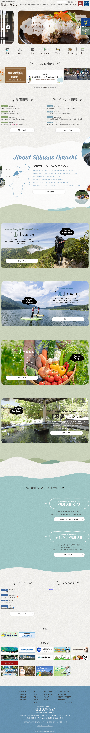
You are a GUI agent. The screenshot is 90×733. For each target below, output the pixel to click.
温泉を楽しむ (23, 699)
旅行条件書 (50, 722)
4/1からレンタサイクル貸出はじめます (13, 119)
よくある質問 (62, 694)
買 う (35, 702)
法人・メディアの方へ (65, 702)
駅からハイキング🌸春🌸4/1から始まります (15, 124)
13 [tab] (55, 87)
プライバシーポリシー (45, 726)
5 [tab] (41, 87)
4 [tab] (40, 87)
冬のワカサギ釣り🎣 (7, 602)
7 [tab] (45, 87)
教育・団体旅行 (32, 4)
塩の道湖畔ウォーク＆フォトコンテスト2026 (61, 108)
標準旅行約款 (61, 722)
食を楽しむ (22, 697)
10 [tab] (50, 87)
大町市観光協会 (50, 589)
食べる (36, 699)
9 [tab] (48, 87)
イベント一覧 (23, 4)
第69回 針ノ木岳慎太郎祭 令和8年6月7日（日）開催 (63, 124)
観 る (35, 694)
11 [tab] (52, 87)
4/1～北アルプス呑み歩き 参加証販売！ (59, 113)
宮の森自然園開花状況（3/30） (11, 113)
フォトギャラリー (52, 4)
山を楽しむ (22, 691)
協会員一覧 (73, 4)
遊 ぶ (35, 691)
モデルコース (48, 691)
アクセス (39, 4)
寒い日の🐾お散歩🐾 (7, 608)
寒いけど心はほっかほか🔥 (9, 597)
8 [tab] (47, 87)
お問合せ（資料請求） (63, 4)
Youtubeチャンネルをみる (69, 519)
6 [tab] (43, 87)
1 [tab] (34, 87)
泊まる (36, 697)
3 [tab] (38, 87)
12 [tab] (54, 87)
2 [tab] (36, 87)
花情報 (44, 4)
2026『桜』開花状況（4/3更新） (11, 108)
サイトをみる (69, 555)
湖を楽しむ (22, 694)
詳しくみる (22, 130)
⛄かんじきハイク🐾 (7, 592)
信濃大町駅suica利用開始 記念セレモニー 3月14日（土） (65, 119)
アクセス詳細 (49, 192)
